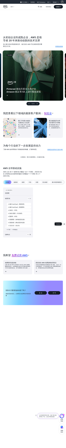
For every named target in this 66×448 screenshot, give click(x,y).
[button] (58, 6)
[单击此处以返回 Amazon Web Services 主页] (5, 7)
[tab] (7, 182)
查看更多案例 (59, 46)
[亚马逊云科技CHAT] (61, 416)
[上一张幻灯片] (28, 103)
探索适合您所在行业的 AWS (55, 149)
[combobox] (48, 113)
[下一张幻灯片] (38, 103)
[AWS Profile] (62, 2)
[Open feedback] (64, 224)
